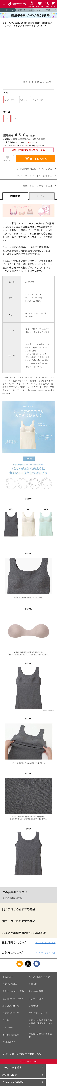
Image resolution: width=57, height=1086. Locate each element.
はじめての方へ (36, 998)
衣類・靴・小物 (25, 10)
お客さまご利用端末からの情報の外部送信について (40, 1023)
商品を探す (7, 976)
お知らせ (33, 983)
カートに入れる (36, 158)
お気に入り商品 (9, 983)
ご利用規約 (34, 1005)
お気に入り (7, 160)
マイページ (7, 1027)
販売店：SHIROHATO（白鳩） (38, 81)
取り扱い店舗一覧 (10, 1005)
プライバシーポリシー (39, 1012)
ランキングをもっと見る (45, 942)
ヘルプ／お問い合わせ (39, 976)
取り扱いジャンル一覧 (13, 998)
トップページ (7, 10)
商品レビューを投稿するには (37, 186)
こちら (37, 1053)
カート (5, 1020)
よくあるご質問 (36, 991)
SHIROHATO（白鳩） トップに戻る (34, 168)
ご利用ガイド (8, 1042)
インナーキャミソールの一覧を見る (34, 176)
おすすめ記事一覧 (10, 1012)
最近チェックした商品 (13, 991)
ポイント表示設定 (10, 1034)
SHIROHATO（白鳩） (13, 898)
